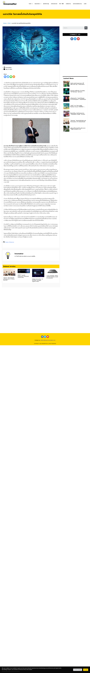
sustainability (77, 3)
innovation (54, 3)
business (38, 4)
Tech (9, 23)
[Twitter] (8, 76)
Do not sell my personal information (10, 671)
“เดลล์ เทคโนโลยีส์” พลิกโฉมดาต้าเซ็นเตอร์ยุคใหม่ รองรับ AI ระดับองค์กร (52, 277)
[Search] (85, 27)
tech (31, 4)
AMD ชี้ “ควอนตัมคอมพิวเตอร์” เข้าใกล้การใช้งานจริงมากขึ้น (23, 276)
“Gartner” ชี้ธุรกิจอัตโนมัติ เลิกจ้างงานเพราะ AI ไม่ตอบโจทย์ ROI (9, 279)
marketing (46, 3)
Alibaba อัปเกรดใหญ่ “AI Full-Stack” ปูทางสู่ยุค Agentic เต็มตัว (37, 280)
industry (68, 3)
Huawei (7, 242)
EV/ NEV (61, 3)
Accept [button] (85, 670)
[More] (14, 76)
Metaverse (11, 242)
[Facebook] (5, 76)
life (85, 3)
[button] (75, 34)
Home (4, 23)
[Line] (11, 76)
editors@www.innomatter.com (48, 340)
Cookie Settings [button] (77, 670)
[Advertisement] (76, 58)
